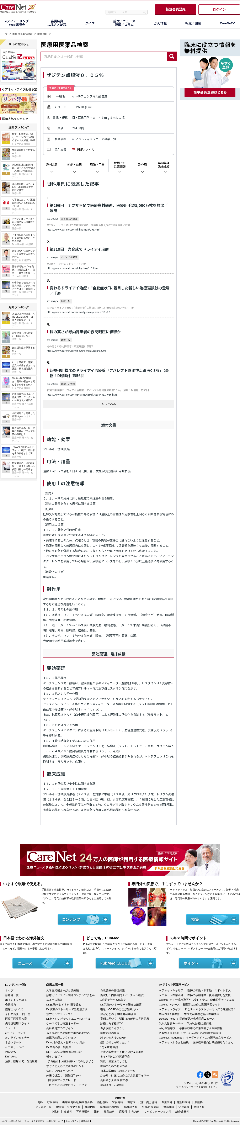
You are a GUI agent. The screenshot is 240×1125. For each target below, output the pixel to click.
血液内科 (166, 1102)
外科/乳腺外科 (150, 1107)
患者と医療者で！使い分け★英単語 (122, 1051)
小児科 (55, 1111)
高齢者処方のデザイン (59, 1028)
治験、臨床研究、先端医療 (21, 1061)
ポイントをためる (16, 999)
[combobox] (104, 56)
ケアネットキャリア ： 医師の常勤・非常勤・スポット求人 (195, 990)
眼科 (97, 1111)
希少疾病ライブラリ (112, 1028)
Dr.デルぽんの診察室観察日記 (64, 1051)
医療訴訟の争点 (109, 1033)
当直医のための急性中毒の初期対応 (68, 1033)
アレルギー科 (44, 1107)
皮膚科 (68, 1111)
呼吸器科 (52, 1102)
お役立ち (10, 1051)
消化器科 (102, 1102)
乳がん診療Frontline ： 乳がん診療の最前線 (185, 1023)
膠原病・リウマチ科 (68, 1107)
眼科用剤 (42, 34)
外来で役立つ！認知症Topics (63, 1075)
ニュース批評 (54, 999)
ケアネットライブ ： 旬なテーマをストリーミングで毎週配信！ (197, 1009)
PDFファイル (85, 149)
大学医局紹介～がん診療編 (62, 990)
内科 (40, 1102)
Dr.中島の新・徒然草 (58, 1047)
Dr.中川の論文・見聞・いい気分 (65, 1042)
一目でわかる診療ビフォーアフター (68, 1085)
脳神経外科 (131, 1107)
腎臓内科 (117, 1102)
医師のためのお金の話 (113, 1066)
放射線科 (109, 1111)
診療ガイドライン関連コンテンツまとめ (70, 995)
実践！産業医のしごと (113, 1061)
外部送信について (55, 1121)
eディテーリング (15, 1033)
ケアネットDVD (14, 1047)
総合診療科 (182, 1111)
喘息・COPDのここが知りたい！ (120, 1009)
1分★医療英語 (109, 1047)
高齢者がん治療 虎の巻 (114, 1080)
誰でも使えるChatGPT (114, 1037)
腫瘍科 (198, 1102)
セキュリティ (72, 1121)
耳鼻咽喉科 (83, 1111)
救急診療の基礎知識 (112, 990)
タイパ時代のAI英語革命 (115, 1056)
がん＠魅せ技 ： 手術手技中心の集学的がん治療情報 (191, 1028)
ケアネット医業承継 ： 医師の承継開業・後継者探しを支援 (195, 995)
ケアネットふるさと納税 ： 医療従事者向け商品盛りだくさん (196, 1042)
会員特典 (10, 1004)
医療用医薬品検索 (22, 34)
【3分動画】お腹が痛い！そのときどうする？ (72, 1061)
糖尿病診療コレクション (61, 1037)
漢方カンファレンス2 (59, 1014)
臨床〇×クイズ (14, 1009)
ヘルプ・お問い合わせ (11, 1121)
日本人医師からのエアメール (117, 1070)
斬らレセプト (54, 1056)
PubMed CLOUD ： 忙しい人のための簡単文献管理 (190, 1033)
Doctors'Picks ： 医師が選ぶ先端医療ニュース (187, 1018)
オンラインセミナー (17, 1037)
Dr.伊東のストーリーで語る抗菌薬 (121, 1004)
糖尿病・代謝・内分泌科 (142, 1102)
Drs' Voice (11, 1056)
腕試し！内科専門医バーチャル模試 (122, 995)
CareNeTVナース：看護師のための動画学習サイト (189, 1004)
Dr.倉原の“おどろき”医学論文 (63, 1004)
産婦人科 (199, 1107)
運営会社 (85, 1121)
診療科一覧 (12, 995)
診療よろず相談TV (111, 1023)
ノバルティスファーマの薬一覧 (95, 139)
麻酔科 (123, 1111)
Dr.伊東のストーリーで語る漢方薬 (67, 1009)
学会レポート (13, 1042)
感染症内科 (183, 1102)
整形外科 (168, 1107)
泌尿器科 (183, 1107)
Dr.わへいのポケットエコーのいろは (68, 1018)
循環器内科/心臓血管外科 (77, 1102)
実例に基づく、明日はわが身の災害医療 (124, 1018)
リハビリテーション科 (157, 1111)
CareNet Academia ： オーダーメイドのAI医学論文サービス (195, 1037)
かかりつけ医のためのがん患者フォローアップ (126, 1075)
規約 (27, 1121)
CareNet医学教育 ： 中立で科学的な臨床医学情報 (189, 1014)
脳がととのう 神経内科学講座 (118, 1014)
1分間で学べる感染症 (113, 999)
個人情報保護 (37, 1121)
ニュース (10, 1028)
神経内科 (90, 1107)
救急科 (136, 1111)
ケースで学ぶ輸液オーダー (62, 1023)
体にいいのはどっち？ (59, 1070)
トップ (3, 34)
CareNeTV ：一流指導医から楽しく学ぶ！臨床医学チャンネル (197, 999)
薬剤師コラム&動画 (112, 1085)
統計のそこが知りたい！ (115, 1042)
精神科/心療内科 (110, 1107)
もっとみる (108, 404)
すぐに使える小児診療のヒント (65, 1066)
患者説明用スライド (17, 1023)
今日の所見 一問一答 (17, 1014)
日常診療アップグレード (61, 1080)
